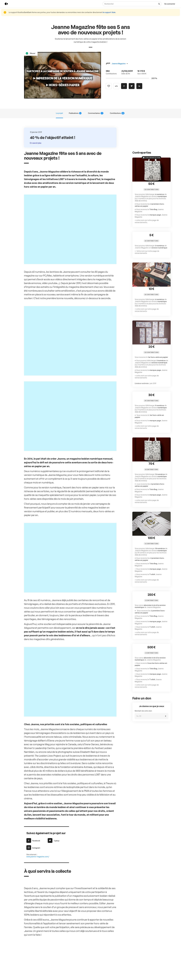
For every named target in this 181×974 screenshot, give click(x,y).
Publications (76, 113)
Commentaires (95, 113)
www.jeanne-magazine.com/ (36, 616)
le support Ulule (101, 12)
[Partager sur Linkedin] (139, 86)
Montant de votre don (142, 687)
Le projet (61, 113)
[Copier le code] (116, 86)
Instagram (33, 607)
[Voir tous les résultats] (160, 4)
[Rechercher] (133, 4)
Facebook (32, 600)
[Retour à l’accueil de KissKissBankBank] (4, 4)
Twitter (53, 600)
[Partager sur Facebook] (124, 86)
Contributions (115, 113)
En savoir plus (36, 143)
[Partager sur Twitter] (132, 86)
